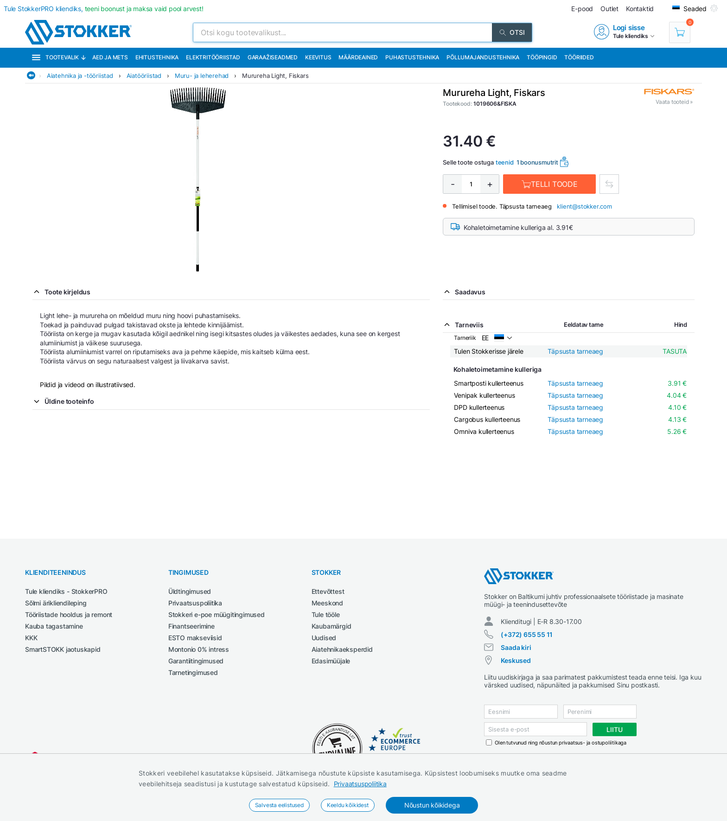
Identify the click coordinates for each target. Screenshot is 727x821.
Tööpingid (542, 57)
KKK (31, 638)
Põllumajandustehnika (482, 57)
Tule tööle (326, 614)
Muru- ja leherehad (202, 75)
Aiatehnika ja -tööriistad (80, 75)
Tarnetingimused (193, 672)
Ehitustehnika (157, 57)
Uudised (324, 638)
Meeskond (327, 603)
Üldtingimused (189, 591)
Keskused (515, 660)
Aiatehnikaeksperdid (342, 649)
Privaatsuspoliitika (360, 784)
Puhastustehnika (412, 57)
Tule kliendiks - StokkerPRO (66, 591)
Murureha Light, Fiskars (275, 75)
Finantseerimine (191, 626)
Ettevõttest (328, 591)
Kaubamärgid (331, 626)
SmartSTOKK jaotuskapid (63, 649)
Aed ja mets (110, 57)
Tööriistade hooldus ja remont (68, 614)
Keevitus (318, 57)
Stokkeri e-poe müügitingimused (216, 614)
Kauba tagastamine (54, 626)
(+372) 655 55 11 (527, 634)
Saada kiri (516, 647)
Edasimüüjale (331, 661)
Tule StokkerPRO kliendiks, (104, 9)
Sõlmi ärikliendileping (56, 603)
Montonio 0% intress (198, 649)
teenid (505, 162)
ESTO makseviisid (195, 638)
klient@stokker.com (584, 206)
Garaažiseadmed (273, 57)
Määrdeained (358, 57)
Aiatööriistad (144, 75)
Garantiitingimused (195, 661)
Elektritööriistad (213, 57)
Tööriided (578, 57)
